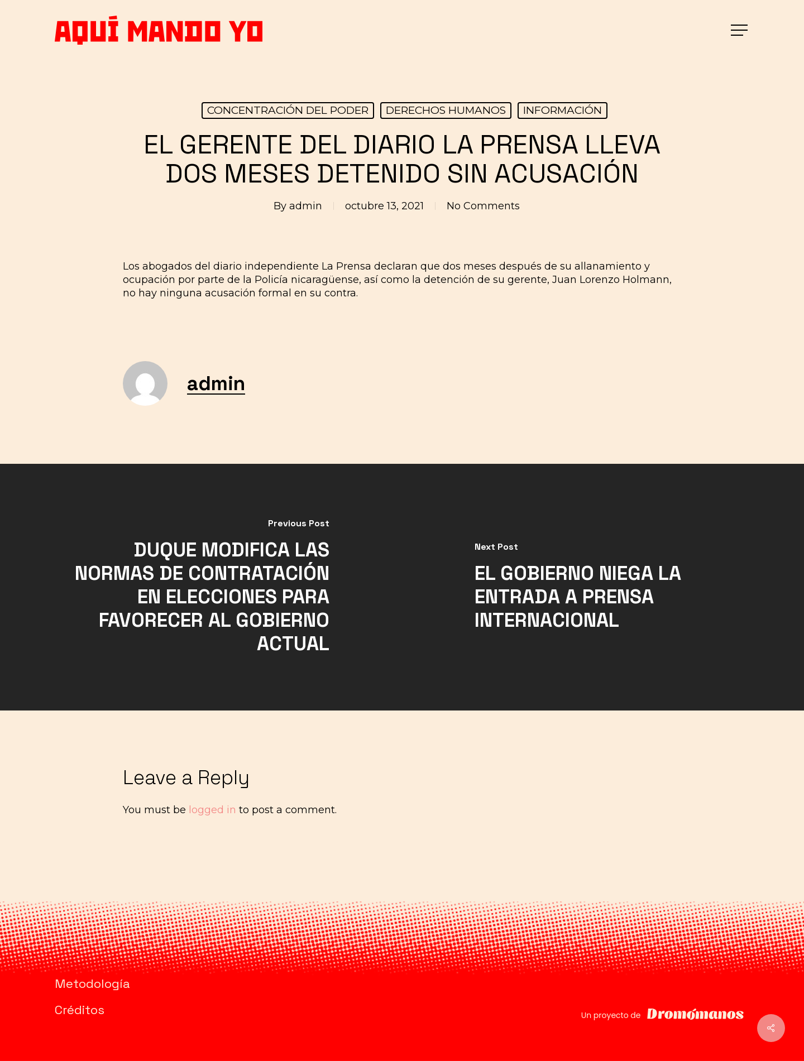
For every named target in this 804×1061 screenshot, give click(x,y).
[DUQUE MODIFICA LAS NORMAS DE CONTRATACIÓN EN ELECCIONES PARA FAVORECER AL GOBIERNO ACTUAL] (201, 587)
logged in (212, 810)
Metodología (92, 983)
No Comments (483, 206)
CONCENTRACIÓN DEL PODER (287, 110)
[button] (740, 30)
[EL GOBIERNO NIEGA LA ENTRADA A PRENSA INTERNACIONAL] (603, 587)
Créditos (79, 1009)
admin (305, 206)
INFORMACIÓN (562, 110)
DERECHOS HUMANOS (446, 110)
